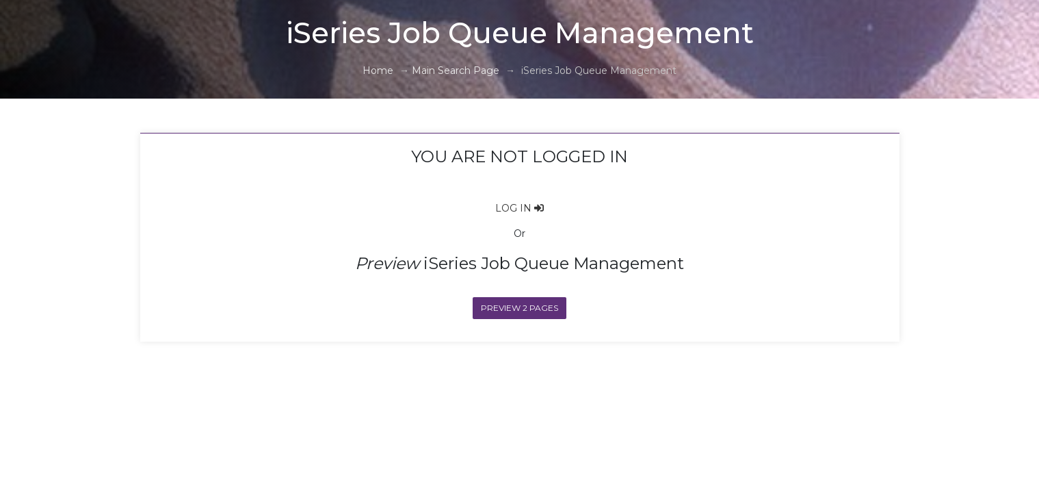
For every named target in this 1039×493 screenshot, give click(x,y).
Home (378, 70)
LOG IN (519, 208)
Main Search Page (455, 70)
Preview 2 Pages (519, 308)
